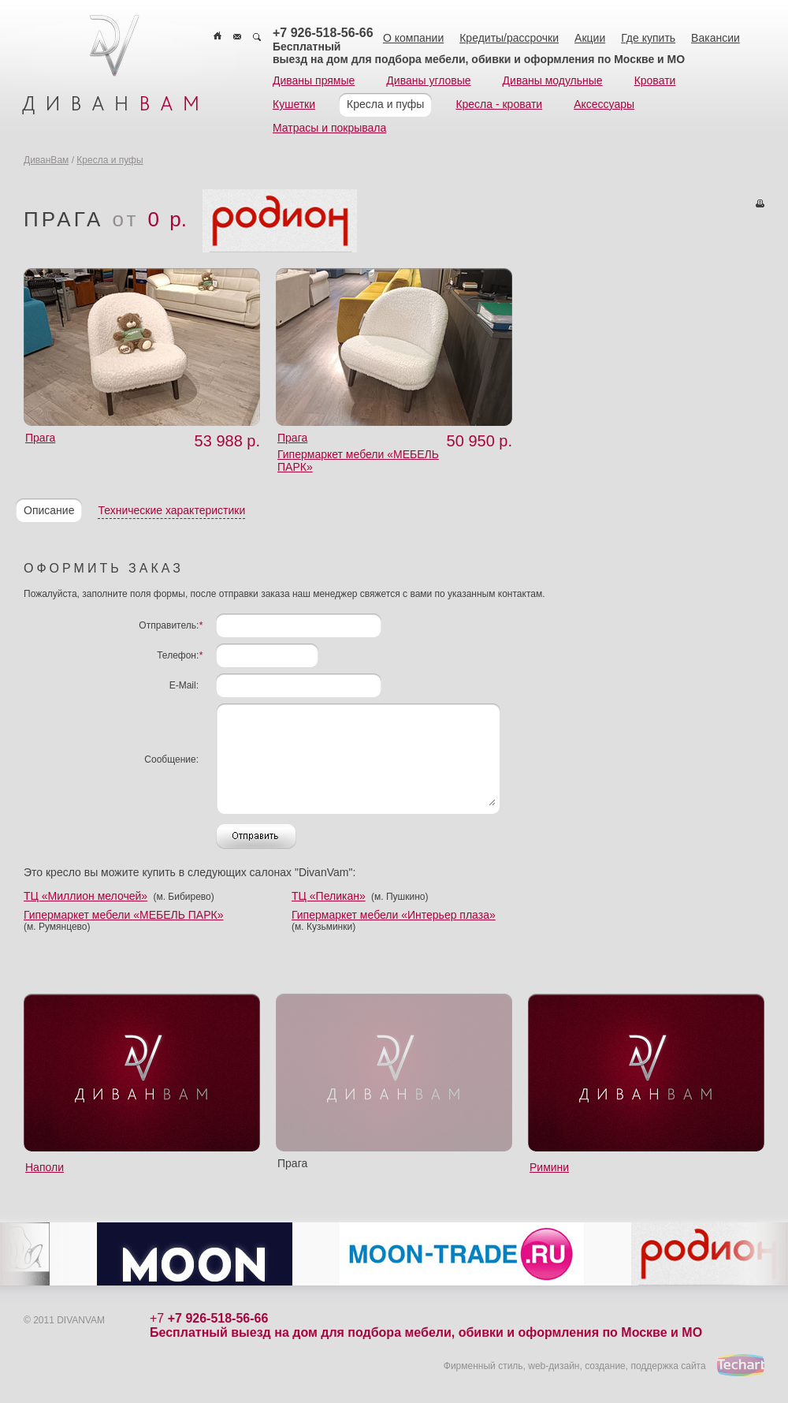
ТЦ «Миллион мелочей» (85, 896)
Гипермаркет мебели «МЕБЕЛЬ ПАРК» (123, 915)
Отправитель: (171, 625)
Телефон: (180, 655)
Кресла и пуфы (385, 104)
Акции (589, 38)
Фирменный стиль (483, 1365)
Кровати (655, 80)
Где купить (648, 38)
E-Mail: (184, 685)
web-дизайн (553, 1365)
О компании (413, 38)
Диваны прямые (314, 80)
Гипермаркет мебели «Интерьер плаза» (394, 915)
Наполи (44, 1167)
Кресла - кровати (498, 104)
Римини (549, 1167)
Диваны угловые (428, 80)
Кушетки (294, 104)
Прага (40, 437)
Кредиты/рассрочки (509, 38)
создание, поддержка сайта (645, 1365)
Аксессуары (604, 104)
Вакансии (715, 38)
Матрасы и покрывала (329, 127)
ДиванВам (46, 160)
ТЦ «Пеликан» (329, 896)
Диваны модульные (553, 80)
